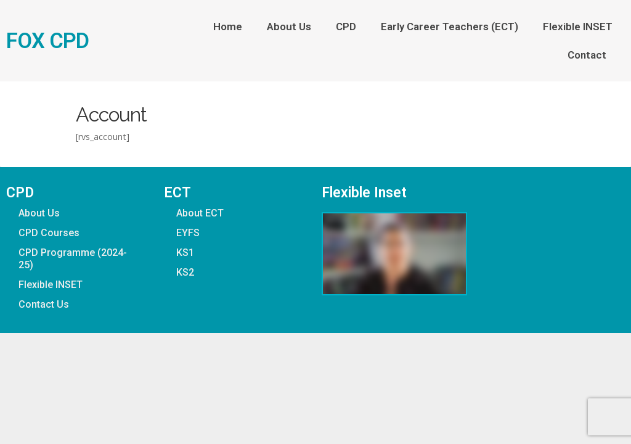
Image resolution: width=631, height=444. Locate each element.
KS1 (185, 252)
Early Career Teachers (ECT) (449, 26)
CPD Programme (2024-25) (72, 259)
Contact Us (43, 304)
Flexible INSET (578, 26)
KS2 (185, 272)
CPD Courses (48, 233)
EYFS (188, 233)
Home (227, 26)
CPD (346, 26)
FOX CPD (47, 40)
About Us (289, 26)
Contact (590, 55)
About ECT (200, 213)
